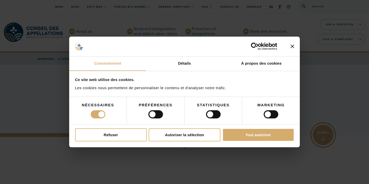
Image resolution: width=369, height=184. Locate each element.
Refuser (111, 135)
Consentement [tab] (107, 63)
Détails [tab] (184, 63)
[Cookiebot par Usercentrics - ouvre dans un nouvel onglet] (258, 46)
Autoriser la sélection (184, 135)
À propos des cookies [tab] (261, 63)
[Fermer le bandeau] (292, 46)
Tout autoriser (258, 135)
